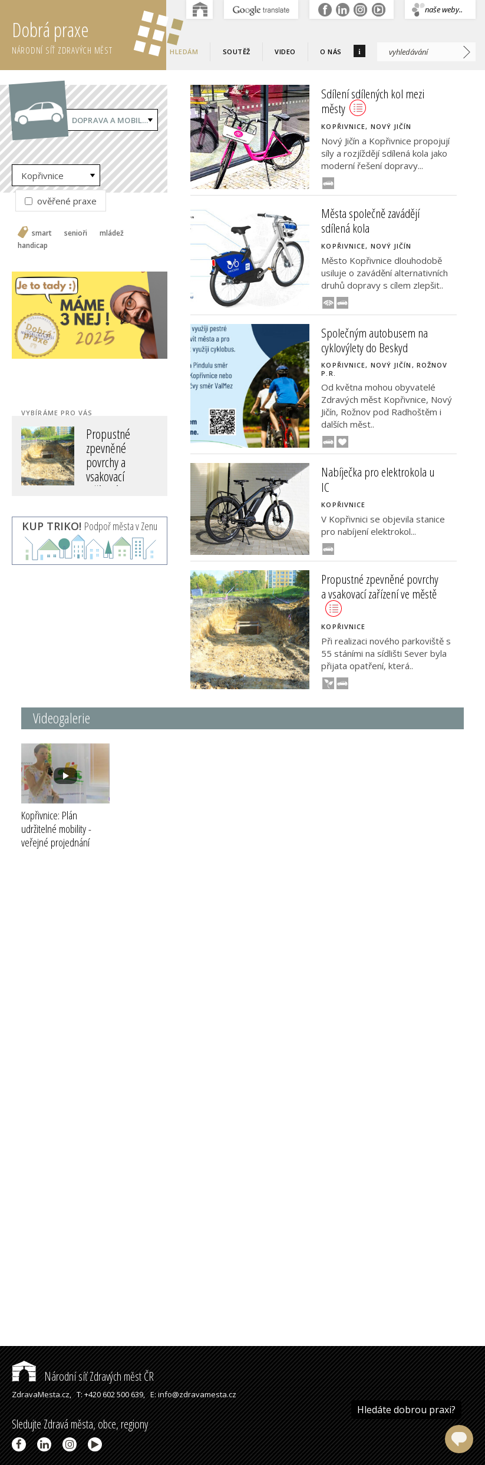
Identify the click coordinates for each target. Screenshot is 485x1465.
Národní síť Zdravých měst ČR (83, 1376)
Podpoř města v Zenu (89, 526)
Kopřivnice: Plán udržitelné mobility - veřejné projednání (56, 835)
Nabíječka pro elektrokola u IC (377, 479)
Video (285, 51)
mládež (112, 233)
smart (42, 233)
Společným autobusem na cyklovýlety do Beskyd (374, 340)
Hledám (184, 51)
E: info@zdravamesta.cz (193, 1394)
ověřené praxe (61, 201)
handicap (33, 245)
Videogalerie (61, 717)
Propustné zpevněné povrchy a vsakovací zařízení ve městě (108, 469)
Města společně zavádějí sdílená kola (370, 220)
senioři (75, 233)
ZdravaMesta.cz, (41, 1394)
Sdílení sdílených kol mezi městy (372, 101)
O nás (331, 51)
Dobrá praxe (89, 35)
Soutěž (236, 51)
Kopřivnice (42, 175)
